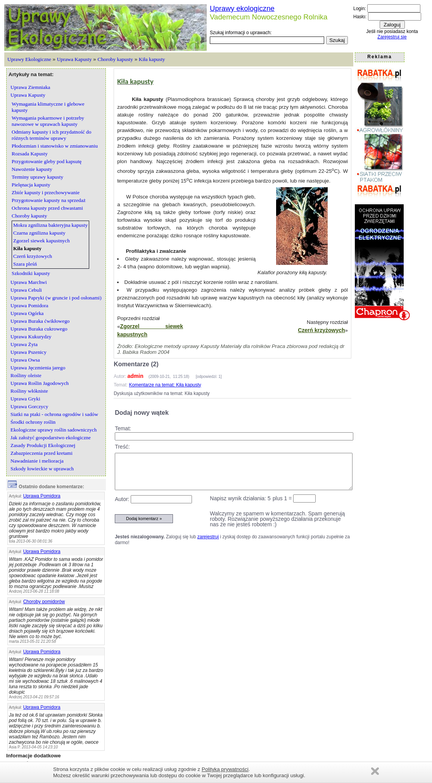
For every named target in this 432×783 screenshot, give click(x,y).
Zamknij (375, 771)
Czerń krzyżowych (321, 330)
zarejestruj (208, 536)
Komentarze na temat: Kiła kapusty (165, 385)
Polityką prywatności (225, 769)
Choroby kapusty (115, 59)
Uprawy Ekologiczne (29, 59)
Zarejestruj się (391, 37)
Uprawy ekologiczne (242, 8)
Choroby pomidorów (44, 601)
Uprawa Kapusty (74, 59)
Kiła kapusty (152, 59)
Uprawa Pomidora (41, 496)
